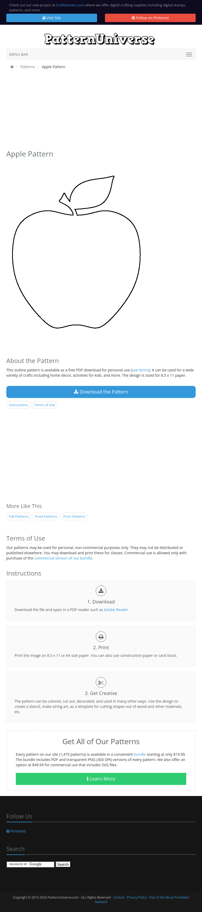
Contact (118, 897)
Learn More (101, 778)
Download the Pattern (101, 392)
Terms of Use (44, 404)
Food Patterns (46, 516)
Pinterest (16, 831)
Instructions (18, 404)
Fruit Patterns (74, 516)
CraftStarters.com (70, 5)
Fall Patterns (19, 516)
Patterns (27, 66)
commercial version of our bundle (63, 558)
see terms (140, 369)
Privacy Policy (137, 897)
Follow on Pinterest (150, 17)
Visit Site (51, 17)
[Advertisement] (101, 111)
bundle (140, 754)
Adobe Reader (116, 609)
